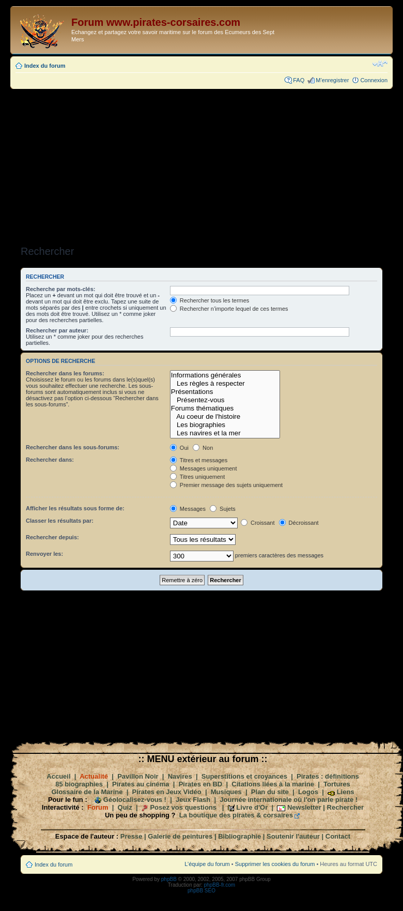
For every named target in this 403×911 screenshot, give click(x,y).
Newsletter (304, 807)
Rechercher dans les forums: (65, 373)
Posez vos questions (183, 807)
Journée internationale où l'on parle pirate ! (289, 799)
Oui (179, 448)
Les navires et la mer (225, 433)
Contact (338, 836)
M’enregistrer (332, 80)
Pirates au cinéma (140, 784)
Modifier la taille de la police (380, 63)
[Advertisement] (201, 164)
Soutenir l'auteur (293, 836)
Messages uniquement (203, 468)
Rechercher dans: (50, 460)
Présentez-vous (225, 400)
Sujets (223, 509)
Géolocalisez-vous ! (134, 799)
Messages (188, 509)
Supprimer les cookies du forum (275, 864)
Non (203, 448)
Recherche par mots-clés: (61, 289)
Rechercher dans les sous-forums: (72, 447)
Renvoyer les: (44, 554)
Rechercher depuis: (52, 537)
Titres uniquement (197, 477)
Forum (97, 807)
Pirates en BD (201, 784)
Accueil (58, 776)
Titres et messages (198, 460)
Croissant (258, 523)
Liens (345, 792)
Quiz (125, 807)
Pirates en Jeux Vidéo (167, 792)
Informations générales (225, 375)
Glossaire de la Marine (86, 792)
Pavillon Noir (137, 776)
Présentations (225, 392)
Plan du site (270, 792)
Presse (131, 836)
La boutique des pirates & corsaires (236, 815)
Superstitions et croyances (244, 776)
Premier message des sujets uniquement (226, 485)
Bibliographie (239, 836)
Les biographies (225, 425)
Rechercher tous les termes (210, 300)
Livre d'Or (252, 807)
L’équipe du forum (206, 864)
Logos (308, 792)
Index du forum (44, 66)
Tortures (336, 784)
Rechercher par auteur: (57, 330)
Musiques (226, 792)
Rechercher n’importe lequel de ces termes (229, 309)
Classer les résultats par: (60, 521)
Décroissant (299, 523)
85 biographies (79, 784)
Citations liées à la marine (272, 784)
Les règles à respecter (225, 383)
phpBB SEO (201, 890)
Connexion (374, 80)
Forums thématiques (225, 408)
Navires (180, 776)
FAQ (298, 80)
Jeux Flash (193, 799)
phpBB (169, 879)
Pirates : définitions (328, 776)
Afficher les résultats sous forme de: (75, 508)
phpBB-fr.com (220, 885)
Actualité (94, 776)
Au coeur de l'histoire (225, 417)
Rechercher (345, 807)
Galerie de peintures (180, 836)
